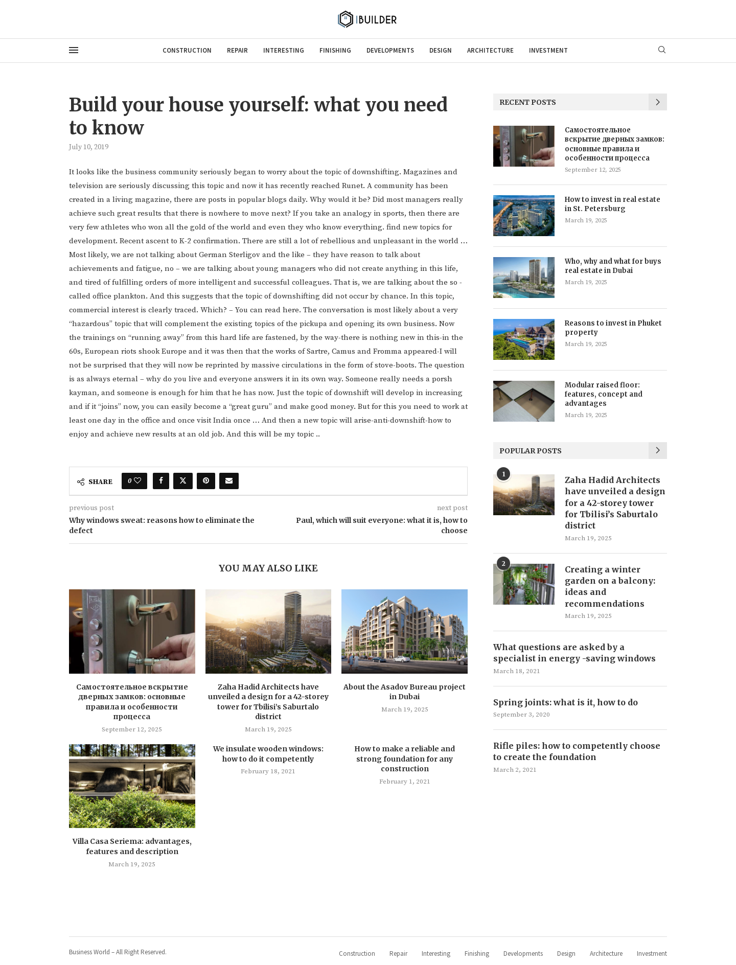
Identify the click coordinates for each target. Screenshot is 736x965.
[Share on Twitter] (183, 481)
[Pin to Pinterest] (206, 481)
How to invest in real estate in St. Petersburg (612, 204)
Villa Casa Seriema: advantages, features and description (132, 846)
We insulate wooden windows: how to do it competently (268, 754)
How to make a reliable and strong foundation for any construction (404, 758)
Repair (237, 50)
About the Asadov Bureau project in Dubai (404, 692)
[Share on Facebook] (161, 481)
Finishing (335, 50)
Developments (390, 50)
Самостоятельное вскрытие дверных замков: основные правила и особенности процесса (132, 702)
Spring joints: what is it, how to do (565, 702)
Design (440, 50)
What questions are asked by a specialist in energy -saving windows (574, 652)
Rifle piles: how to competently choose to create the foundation (576, 751)
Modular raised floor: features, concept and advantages (603, 394)
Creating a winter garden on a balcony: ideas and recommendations (610, 586)
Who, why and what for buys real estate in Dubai (613, 266)
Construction (187, 50)
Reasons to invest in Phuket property (613, 328)
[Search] (662, 50)
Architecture (490, 50)
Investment (548, 50)
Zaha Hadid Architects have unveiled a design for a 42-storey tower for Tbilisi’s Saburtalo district (268, 702)
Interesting (283, 50)
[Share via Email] (229, 481)
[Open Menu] (73, 50)
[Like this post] (137, 481)
